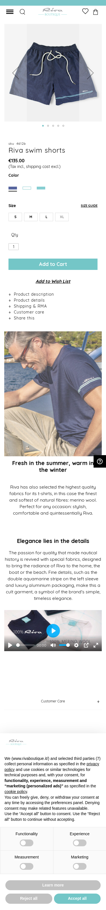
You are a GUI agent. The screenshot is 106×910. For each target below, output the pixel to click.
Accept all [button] (77, 898)
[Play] (10, 645)
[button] (15, 73)
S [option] (15, 217)
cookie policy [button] (16, 791)
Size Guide (89, 206)
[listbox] (53, 218)
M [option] (30, 217)
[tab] (53, 294)
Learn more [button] (53, 885)
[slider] (25, 645)
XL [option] (62, 217)
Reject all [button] (28, 898)
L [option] (46, 217)
